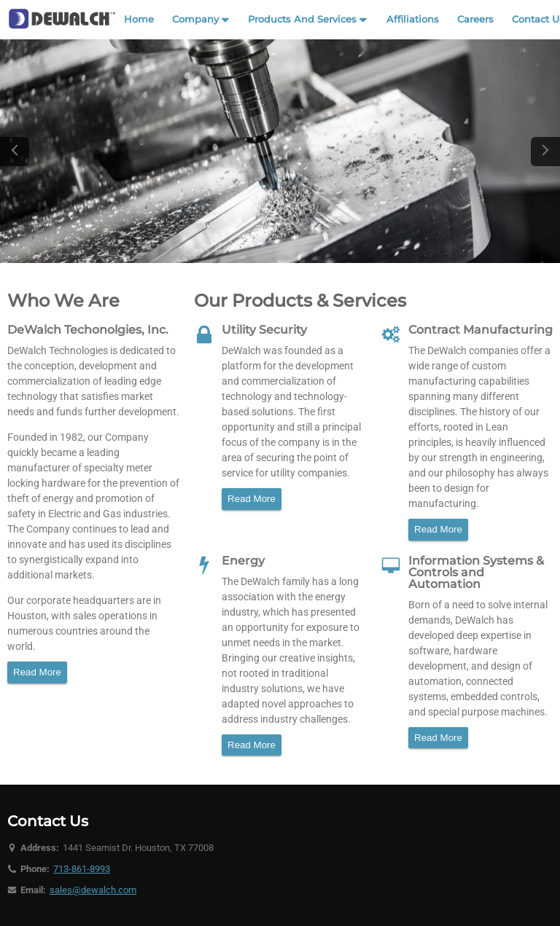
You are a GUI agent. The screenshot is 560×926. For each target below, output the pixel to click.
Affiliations (412, 19)
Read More (37, 672)
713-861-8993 (81, 868)
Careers (475, 19)
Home (139, 19)
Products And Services (308, 19)
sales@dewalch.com (93, 889)
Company (201, 19)
